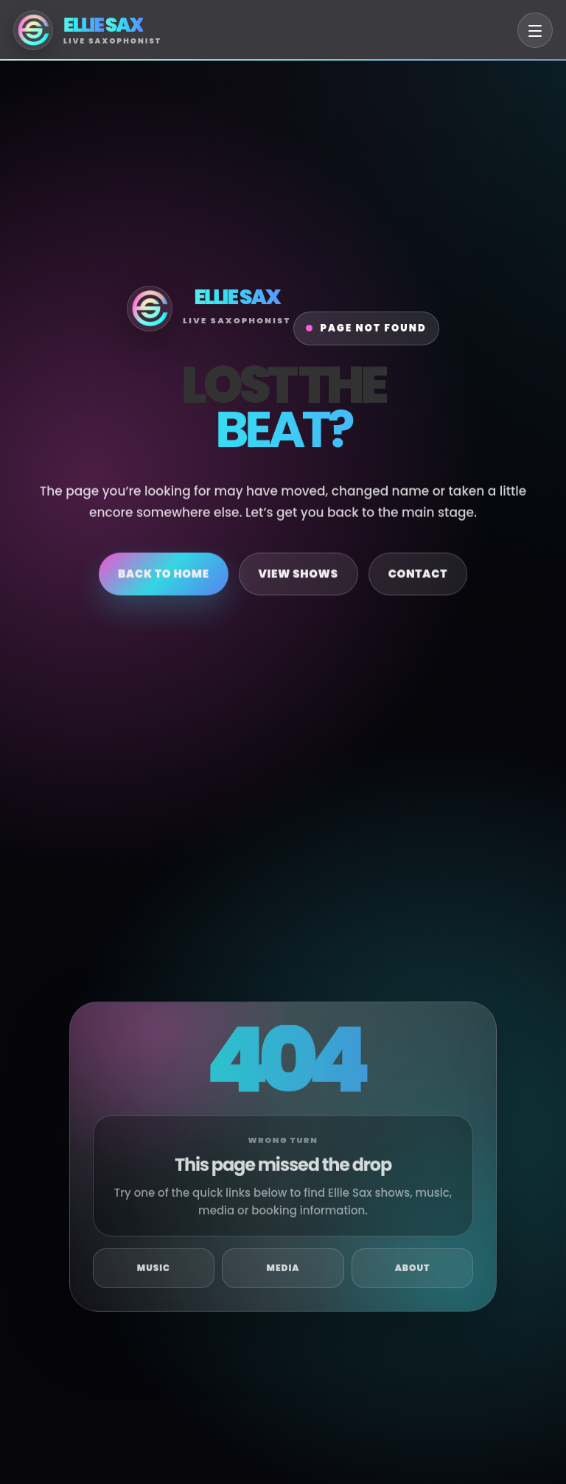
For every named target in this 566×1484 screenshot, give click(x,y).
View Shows (298, 577)
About (412, 1275)
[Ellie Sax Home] (87, 30)
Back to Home (163, 577)
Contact (417, 577)
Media (283, 1275)
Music (153, 1275)
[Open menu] (535, 30)
